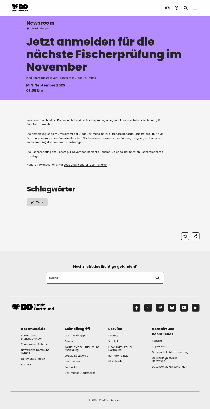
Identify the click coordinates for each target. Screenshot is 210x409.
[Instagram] (148, 308)
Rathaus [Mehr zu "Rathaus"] (26, 364)
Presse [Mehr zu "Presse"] (69, 341)
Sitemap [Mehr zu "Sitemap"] (113, 335)
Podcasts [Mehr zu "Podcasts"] (71, 367)
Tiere (37, 202)
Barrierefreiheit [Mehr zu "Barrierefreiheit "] (118, 356)
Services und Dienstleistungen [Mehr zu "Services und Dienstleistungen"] (31, 337)
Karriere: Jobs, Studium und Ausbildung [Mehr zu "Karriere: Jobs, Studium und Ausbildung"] (82, 348)
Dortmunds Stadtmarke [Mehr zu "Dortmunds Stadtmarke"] (80, 373)
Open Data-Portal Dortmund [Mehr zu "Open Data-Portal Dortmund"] (120, 348)
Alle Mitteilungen (38, 28)
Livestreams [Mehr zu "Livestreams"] (72, 361)
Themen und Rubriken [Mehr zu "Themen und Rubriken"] (35, 344)
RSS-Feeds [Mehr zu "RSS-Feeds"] (115, 361)
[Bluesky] (172, 308)
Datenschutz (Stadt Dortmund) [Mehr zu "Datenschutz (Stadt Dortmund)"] (164, 359)
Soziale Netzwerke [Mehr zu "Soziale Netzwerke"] (76, 356)
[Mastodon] (160, 308)
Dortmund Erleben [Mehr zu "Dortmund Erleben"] (33, 359)
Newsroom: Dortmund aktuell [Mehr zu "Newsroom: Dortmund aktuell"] (35, 351)
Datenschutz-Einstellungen (169, 366)
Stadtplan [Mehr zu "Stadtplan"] (114, 341)
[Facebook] (136, 308)
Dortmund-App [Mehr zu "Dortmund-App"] (75, 335)
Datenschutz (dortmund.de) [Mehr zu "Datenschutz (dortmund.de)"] (170, 352)
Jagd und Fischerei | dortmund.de (87, 165)
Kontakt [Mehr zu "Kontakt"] (157, 341)
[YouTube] (184, 308)
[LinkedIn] (196, 308)
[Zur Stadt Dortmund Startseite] (32, 8)
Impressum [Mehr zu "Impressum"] (159, 346)
